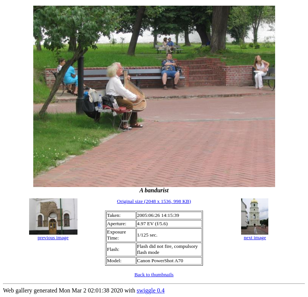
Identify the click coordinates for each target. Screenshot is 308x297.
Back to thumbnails (154, 274)
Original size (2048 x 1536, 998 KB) (154, 201)
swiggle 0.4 (151, 290)
